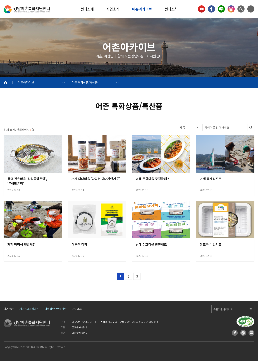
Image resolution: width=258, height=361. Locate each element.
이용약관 (8, 308)
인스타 (243, 333)
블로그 (251, 333)
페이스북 (235, 333)
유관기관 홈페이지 (223, 309)
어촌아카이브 (26, 82)
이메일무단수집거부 (55, 308)
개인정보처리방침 (29, 308)
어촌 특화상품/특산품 (85, 82)
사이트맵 (77, 308)
